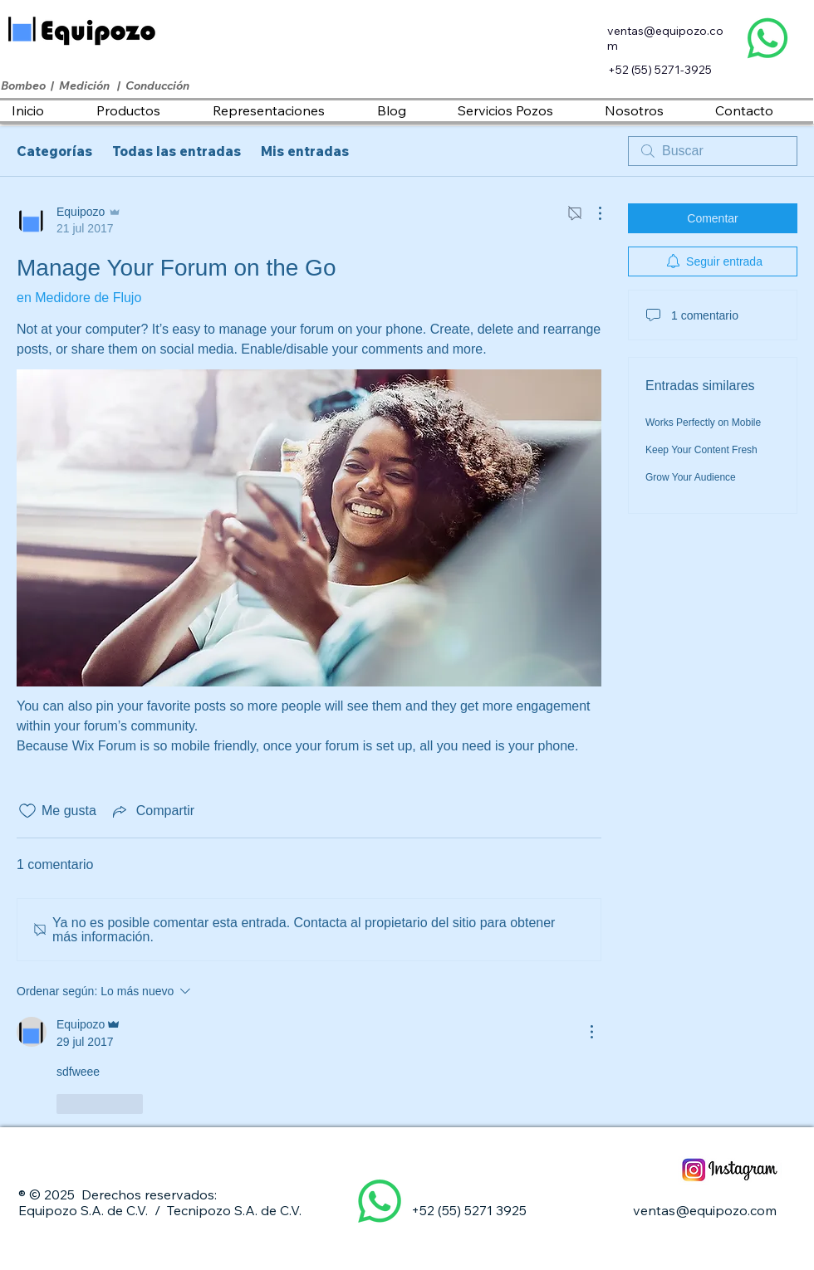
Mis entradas (305, 151)
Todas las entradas (176, 151)
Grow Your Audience (690, 477)
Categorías (54, 151)
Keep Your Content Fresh (701, 450)
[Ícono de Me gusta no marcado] (27, 811)
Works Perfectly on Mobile (703, 422)
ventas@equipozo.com (705, 1210)
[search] (712, 151)
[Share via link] (152, 811)
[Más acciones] (591, 213)
